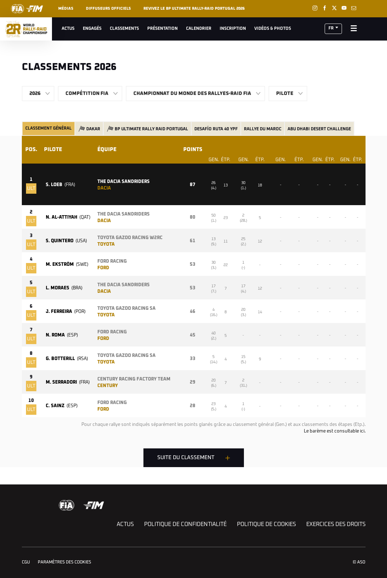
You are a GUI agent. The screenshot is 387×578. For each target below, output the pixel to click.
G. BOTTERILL (67, 359)
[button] (333, 29)
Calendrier (198, 29)
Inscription (233, 29)
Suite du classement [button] (185, 457)
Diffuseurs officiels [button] (108, 8)
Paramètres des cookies (64, 562)
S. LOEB (60, 185)
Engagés (92, 29)
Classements (124, 29)
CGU (26, 562)
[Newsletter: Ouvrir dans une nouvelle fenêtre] (353, 8)
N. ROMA (62, 335)
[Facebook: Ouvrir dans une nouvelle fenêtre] (324, 8)
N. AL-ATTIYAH (68, 217)
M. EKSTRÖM (67, 264)
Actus (68, 29)
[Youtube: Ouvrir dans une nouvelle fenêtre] (344, 8)
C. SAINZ (62, 406)
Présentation (162, 29)
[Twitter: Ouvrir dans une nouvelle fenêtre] (334, 8)
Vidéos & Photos (272, 29)
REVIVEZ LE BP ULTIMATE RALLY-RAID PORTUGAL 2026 (194, 8)
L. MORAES (64, 288)
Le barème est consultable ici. (335, 431)
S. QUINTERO (66, 241)
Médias (65, 8)
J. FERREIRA (66, 311)
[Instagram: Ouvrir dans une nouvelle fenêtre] (315, 8)
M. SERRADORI (68, 382)
